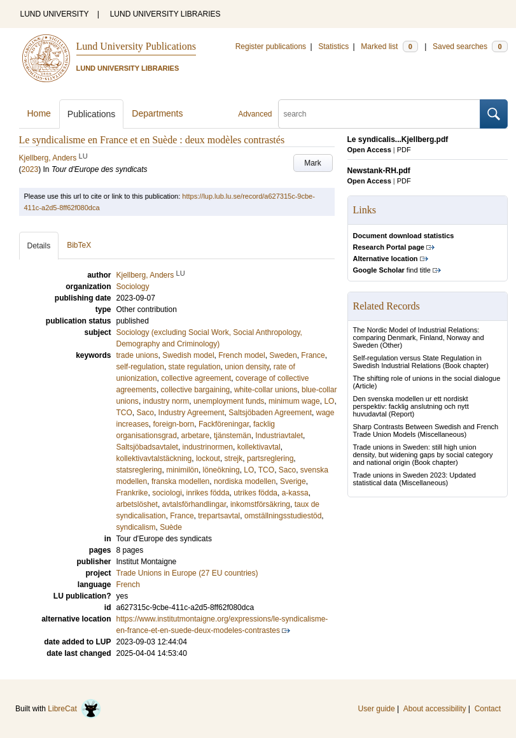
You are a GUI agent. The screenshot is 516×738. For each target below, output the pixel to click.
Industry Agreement (191, 412)
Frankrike (132, 492)
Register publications (270, 46)
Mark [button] (312, 163)
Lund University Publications (136, 46)
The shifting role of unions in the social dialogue (427, 378)
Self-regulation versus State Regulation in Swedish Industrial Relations (417, 361)
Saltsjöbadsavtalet (147, 447)
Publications (91, 114)
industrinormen (208, 447)
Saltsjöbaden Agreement (270, 412)
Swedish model (188, 355)
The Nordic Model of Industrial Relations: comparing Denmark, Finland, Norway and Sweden (418, 337)
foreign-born (174, 424)
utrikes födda (255, 492)
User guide (376, 708)
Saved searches (470, 46)
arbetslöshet (137, 504)
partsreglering (270, 458)
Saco (145, 412)
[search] (379, 114)
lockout (208, 458)
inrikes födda (208, 492)
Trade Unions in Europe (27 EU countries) (187, 573)
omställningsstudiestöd (282, 515)
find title (392, 270)
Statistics (333, 46)
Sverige (293, 481)
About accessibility (434, 708)
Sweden (282, 355)
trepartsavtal (219, 515)
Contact (488, 708)
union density (247, 366)
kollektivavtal (259, 447)
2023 (30, 169)
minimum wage (294, 401)
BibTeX (79, 245)
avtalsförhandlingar (194, 504)
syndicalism (136, 527)
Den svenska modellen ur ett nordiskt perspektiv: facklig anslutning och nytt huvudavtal (411, 406)
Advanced (255, 114)
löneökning (221, 469)
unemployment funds (228, 401)
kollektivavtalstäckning (154, 458)
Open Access (369, 149)
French (128, 584)
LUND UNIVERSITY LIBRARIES (165, 14)
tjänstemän (232, 435)
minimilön (182, 469)
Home (39, 113)
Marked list (389, 46)
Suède (171, 527)
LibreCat (74, 709)
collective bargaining (195, 389)
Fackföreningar (224, 424)
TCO (124, 412)
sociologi (167, 492)
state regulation (195, 366)
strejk (234, 458)
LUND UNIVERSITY (54, 14)
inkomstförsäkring (260, 504)
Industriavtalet (279, 435)
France (312, 355)
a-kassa (295, 492)
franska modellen (180, 481)
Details (39, 245)
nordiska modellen (244, 481)
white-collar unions (265, 389)
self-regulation (140, 366)
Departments (157, 113)
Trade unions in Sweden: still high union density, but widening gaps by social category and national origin (423, 454)
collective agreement (196, 378)
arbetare (195, 435)
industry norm (166, 401)
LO (329, 401)
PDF (404, 149)
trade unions (137, 355)
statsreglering (139, 469)
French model (241, 355)
